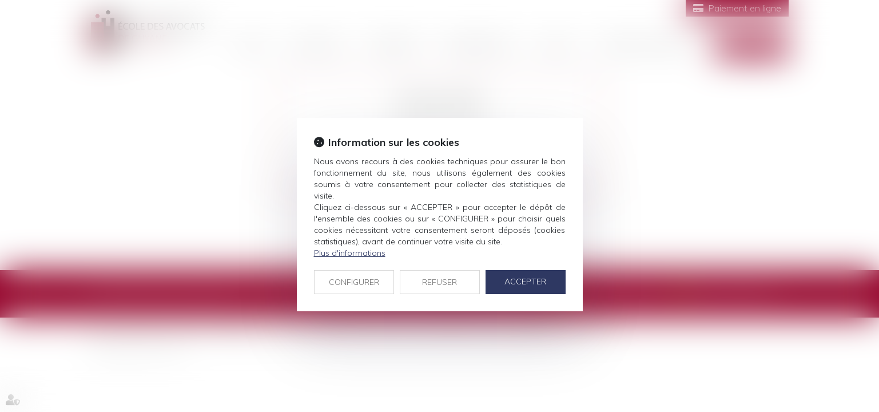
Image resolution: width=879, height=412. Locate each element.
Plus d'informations (349, 253)
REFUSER (439, 282)
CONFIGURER (354, 282)
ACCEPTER (525, 281)
